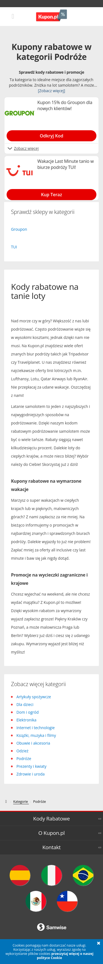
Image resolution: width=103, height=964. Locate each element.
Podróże (23, 758)
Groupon (19, 229)
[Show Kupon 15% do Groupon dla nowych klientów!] (51, 134)
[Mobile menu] (13, 16)
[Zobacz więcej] (51, 90)
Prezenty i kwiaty (31, 766)
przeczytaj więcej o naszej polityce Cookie (65, 955)
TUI (14, 246)
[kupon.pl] (6, 801)
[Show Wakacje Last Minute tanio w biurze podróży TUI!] (51, 193)
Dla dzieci (25, 704)
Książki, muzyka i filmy (36, 735)
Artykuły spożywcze (33, 696)
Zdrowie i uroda (30, 774)
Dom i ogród (27, 712)
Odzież (22, 750)
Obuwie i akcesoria (33, 743)
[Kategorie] (21, 801)
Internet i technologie (35, 727)
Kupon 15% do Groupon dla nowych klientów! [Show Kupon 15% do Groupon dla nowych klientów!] (64, 105)
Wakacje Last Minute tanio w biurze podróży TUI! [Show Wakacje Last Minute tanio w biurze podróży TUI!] (65, 164)
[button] (98, 943)
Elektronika (26, 720)
